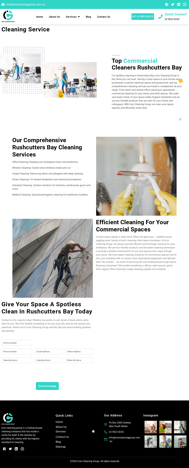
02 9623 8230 (172, 19)
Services (73, 16)
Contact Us (103, 16)
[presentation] (24, 377)
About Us (54, 16)
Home (39, 16)
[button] (75, 432)
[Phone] (16, 351)
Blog (88, 16)
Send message (47, 386)
